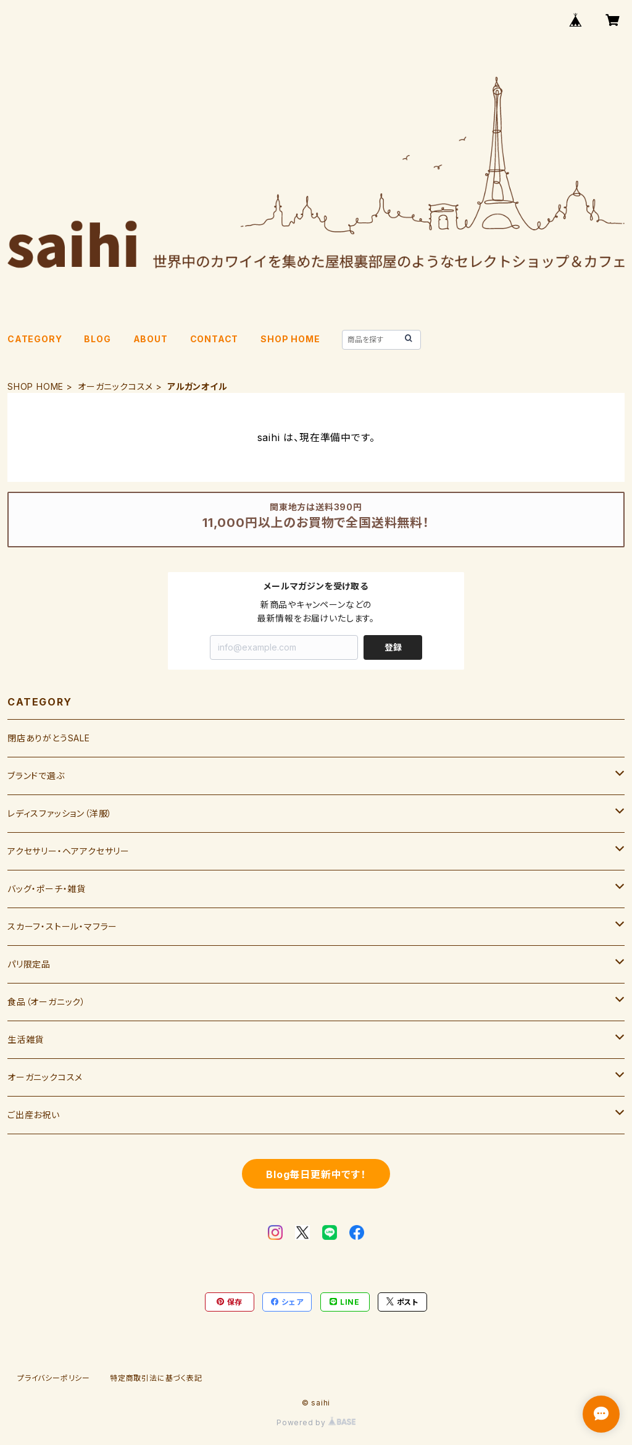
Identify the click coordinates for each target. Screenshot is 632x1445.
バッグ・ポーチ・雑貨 (46, 888)
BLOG (97, 339)
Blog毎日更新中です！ (316, 1174)
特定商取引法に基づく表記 (156, 1378)
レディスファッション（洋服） (59, 813)
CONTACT (214, 339)
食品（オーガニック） (46, 1001)
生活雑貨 (25, 1039)
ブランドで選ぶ (36, 775)
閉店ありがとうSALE (48, 738)
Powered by (316, 1422)
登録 (393, 647)
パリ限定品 (29, 964)
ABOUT (150, 339)
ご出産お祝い (33, 1115)
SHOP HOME (290, 339)
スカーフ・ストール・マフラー (62, 926)
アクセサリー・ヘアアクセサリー (68, 851)
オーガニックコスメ (115, 386)
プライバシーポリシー (53, 1378)
